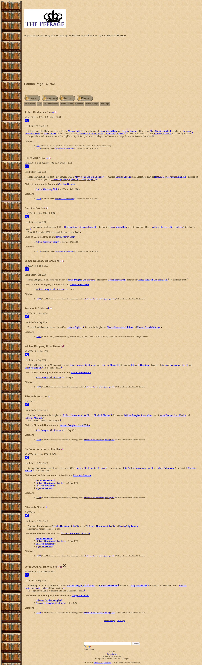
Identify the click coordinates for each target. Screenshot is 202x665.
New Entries (30, 104)
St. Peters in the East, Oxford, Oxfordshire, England (100, 133)
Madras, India (74, 131)
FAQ (40, 104)
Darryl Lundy (112, 654)
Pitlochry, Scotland (162, 133)
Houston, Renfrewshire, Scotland (90, 468)
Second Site (107, 662)
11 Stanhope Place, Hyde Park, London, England (73, 179)
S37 (37, 146)
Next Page (104, 104)
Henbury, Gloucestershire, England (170, 177)
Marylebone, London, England (88, 177)
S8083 (38, 337)
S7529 (38, 148)
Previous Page (91, 104)
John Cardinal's (98, 662)
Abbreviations (67, 104)
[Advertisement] (112, 60)
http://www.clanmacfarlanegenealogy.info (99, 299)
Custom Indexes (51, 104)
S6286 (38, 299)
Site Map (79, 104)
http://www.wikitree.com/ (64, 148)
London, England (74, 327)
